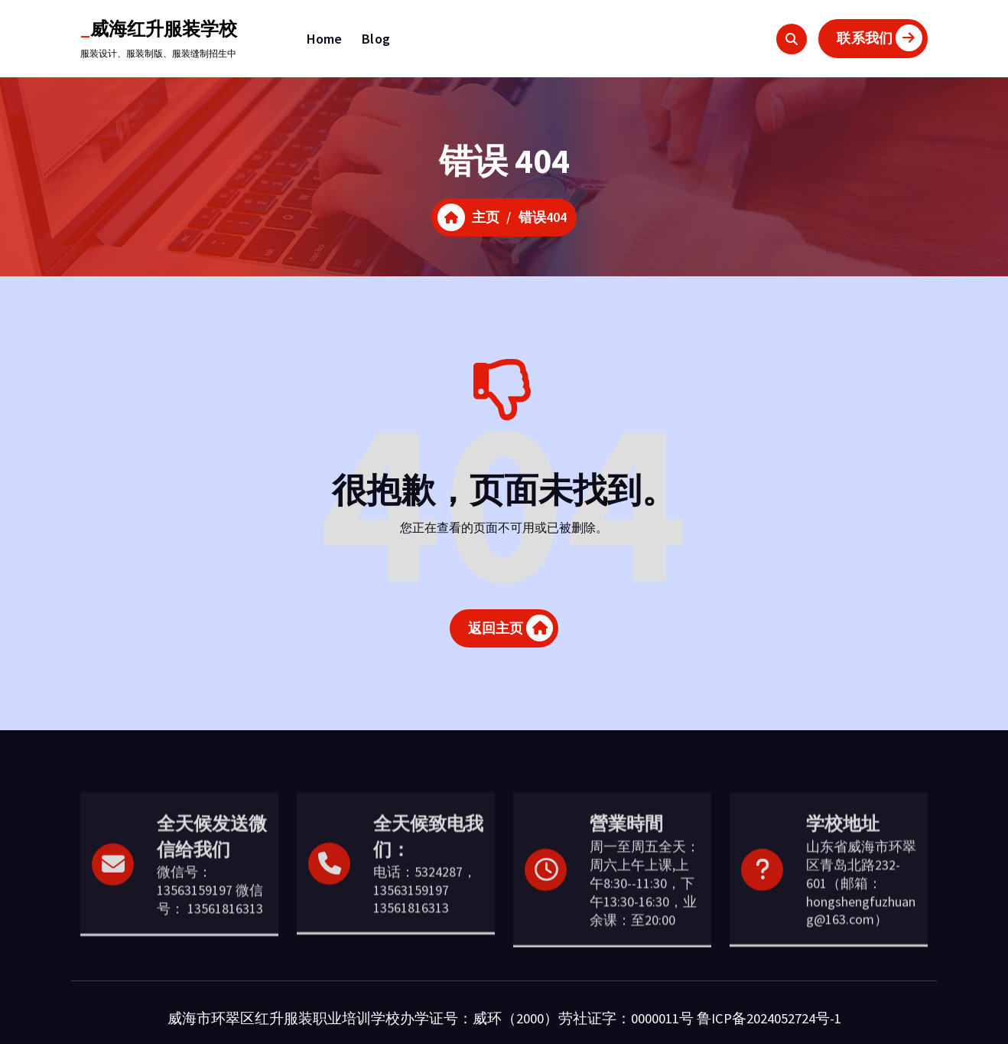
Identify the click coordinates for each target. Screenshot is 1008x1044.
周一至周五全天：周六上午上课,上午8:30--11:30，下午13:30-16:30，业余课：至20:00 (645, 934)
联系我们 (879, 37)
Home (325, 38)
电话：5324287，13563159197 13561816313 (424, 941)
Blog (376, 38)
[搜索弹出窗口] (791, 39)
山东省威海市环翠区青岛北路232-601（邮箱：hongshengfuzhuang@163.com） (861, 934)
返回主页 (511, 628)
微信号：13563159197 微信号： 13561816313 (210, 942)
